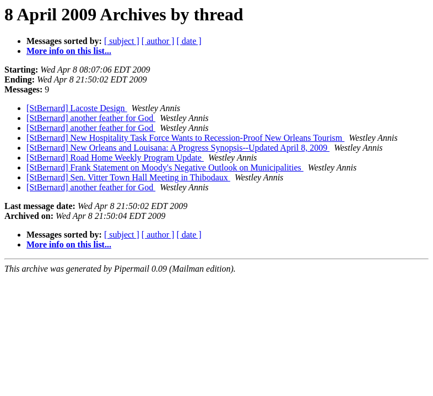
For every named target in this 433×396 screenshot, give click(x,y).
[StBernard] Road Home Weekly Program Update (115, 157)
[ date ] (188, 41)
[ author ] (158, 41)
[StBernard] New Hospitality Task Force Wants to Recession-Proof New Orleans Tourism (185, 137)
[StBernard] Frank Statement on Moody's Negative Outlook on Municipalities (165, 167)
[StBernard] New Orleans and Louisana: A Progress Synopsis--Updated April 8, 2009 (177, 147)
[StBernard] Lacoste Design (76, 108)
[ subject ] (121, 41)
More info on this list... (68, 51)
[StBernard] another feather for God (90, 118)
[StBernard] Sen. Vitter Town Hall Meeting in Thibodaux (128, 177)
